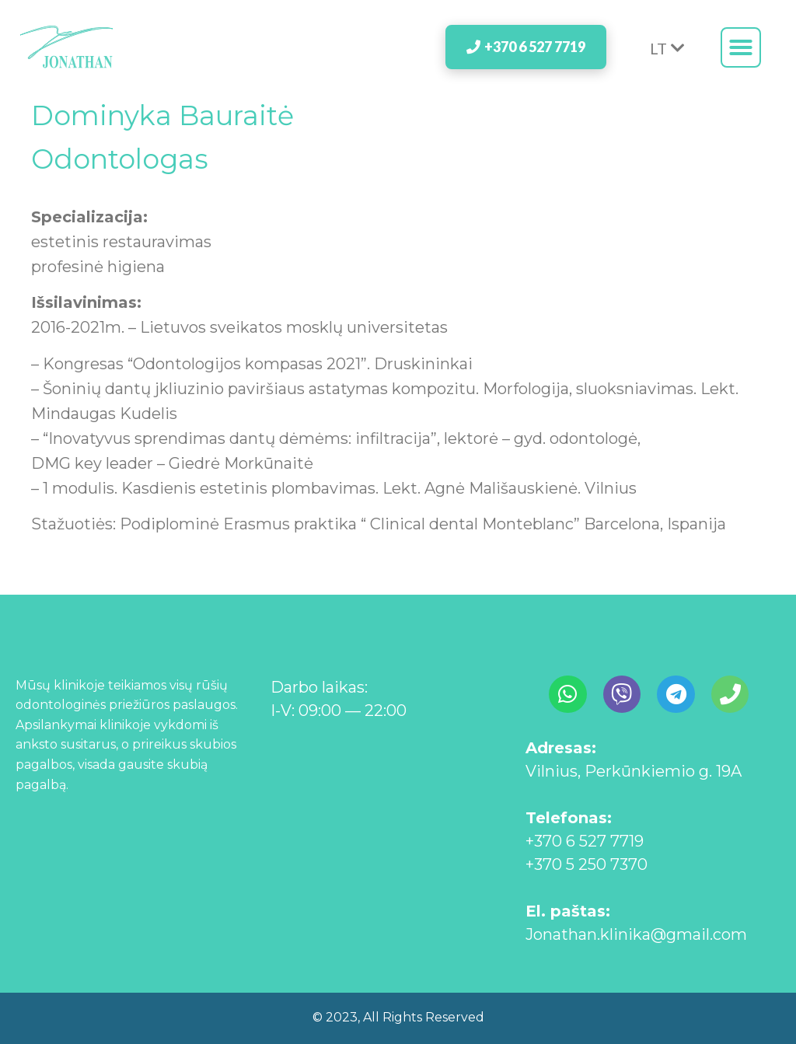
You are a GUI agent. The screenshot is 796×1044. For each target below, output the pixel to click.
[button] (741, 47)
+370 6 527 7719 (584, 841)
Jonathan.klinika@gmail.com (636, 934)
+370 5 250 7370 (586, 864)
